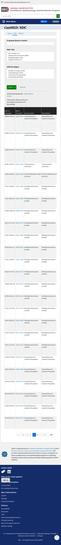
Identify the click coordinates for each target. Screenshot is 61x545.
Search (10, 87)
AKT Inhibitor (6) (30, 53)
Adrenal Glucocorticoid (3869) (30, 55)
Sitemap (4, 498)
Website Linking (6, 526)
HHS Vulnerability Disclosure (11, 517)
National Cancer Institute (26, 536)
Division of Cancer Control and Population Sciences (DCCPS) (31, 451)
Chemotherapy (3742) (30, 73)
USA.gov (40, 536)
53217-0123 (20, 333)
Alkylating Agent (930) (30, 58)
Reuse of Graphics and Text (10, 523)
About (10, 33)
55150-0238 (20, 406)
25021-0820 (20, 235)
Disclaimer (4, 512)
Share (44, 22)
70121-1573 (20, 308)
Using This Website (7, 501)
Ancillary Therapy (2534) (30, 71)
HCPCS (21, 33)
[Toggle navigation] (9, 21)
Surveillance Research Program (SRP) (41, 448)
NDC (15, 33)
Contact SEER (5, 485)
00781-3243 (20, 164)
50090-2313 (20, 133)
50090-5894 (20, 211)
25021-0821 (20, 198)
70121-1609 (20, 186)
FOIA (2, 514)
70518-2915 (20, 284)
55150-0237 (20, 418)
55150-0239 (20, 394)
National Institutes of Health (46, 534)
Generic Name (29, 113)
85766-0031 (20, 247)
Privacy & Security (7, 520)
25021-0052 (20, 369)
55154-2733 (20, 357)
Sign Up (5, 480)
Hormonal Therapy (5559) (30, 75)
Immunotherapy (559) (30, 77)
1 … (19, 435)
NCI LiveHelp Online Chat (9, 488)
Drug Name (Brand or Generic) (17, 41)
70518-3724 (20, 381)
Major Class (11, 49)
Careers (3, 496)
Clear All (22, 87)
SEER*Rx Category (13, 67)
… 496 (50, 435)
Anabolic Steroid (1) (30, 60)
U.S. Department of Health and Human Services (19, 534)
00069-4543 (20, 116)
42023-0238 (20, 174)
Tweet (50, 22)
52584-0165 (20, 150)
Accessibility (5, 509)
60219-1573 (20, 223)
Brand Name (46, 113)
